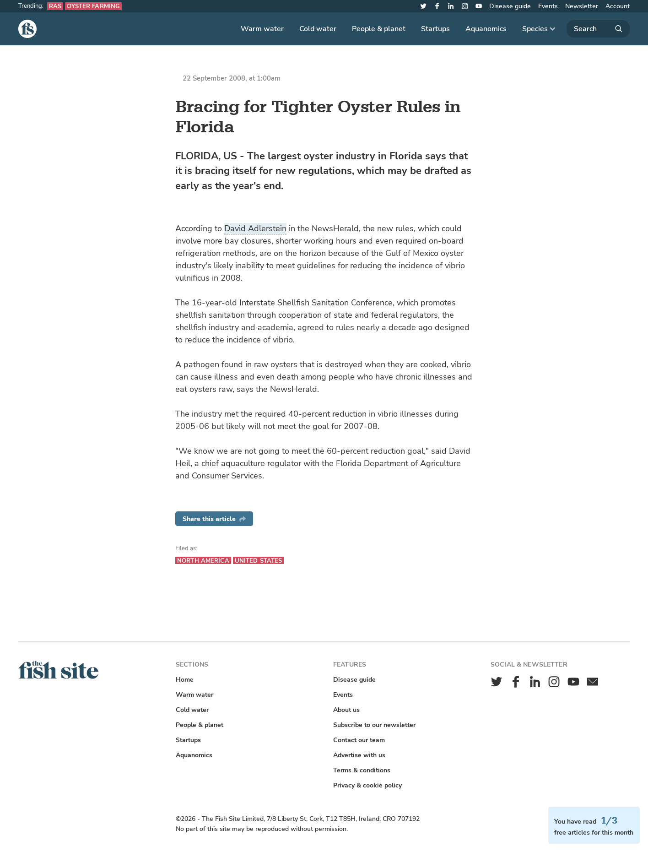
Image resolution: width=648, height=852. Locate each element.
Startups (435, 29)
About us (346, 709)
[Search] (598, 29)
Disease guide (510, 6)
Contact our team (359, 740)
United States (258, 560)
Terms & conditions (361, 770)
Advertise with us (359, 755)
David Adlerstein (255, 228)
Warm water (262, 29)
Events (548, 6)
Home (185, 679)
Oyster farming (93, 6)
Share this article (214, 519)
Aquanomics (486, 29)
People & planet (378, 29)
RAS (55, 6)
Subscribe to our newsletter (374, 725)
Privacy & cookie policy (367, 785)
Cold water (317, 29)
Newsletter (581, 6)
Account (617, 6)
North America (203, 560)
